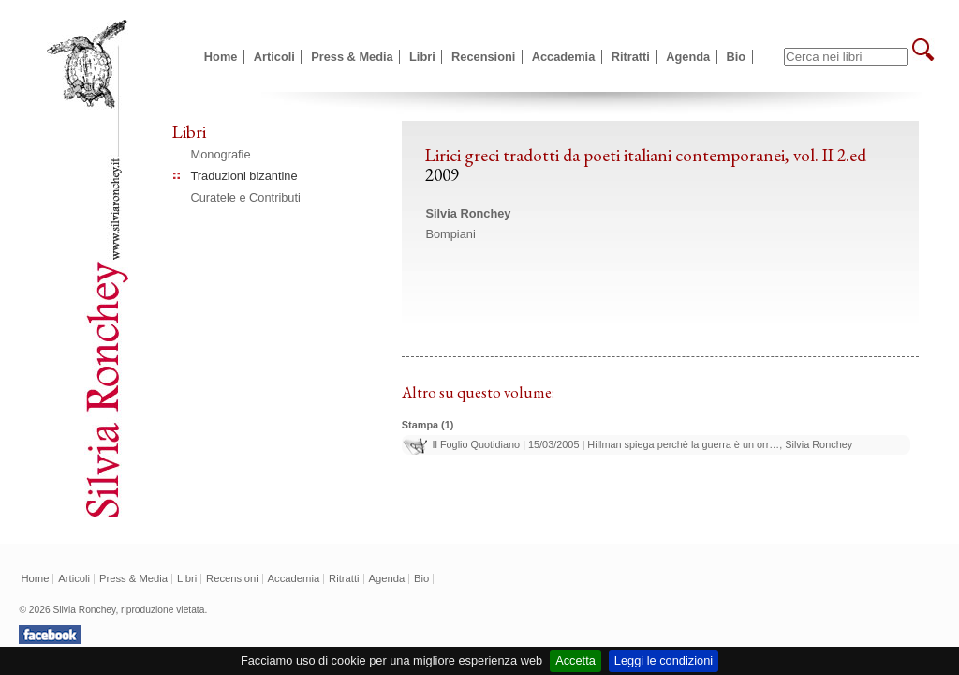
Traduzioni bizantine (244, 176)
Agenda (688, 57)
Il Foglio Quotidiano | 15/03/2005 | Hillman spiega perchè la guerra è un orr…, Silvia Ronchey (642, 444)
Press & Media (352, 57)
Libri (422, 57)
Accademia (564, 57)
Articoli (274, 57)
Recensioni (483, 57)
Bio (736, 57)
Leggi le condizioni (663, 660)
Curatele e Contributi (246, 197)
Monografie (221, 154)
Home (221, 57)
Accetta (575, 660)
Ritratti (631, 57)
